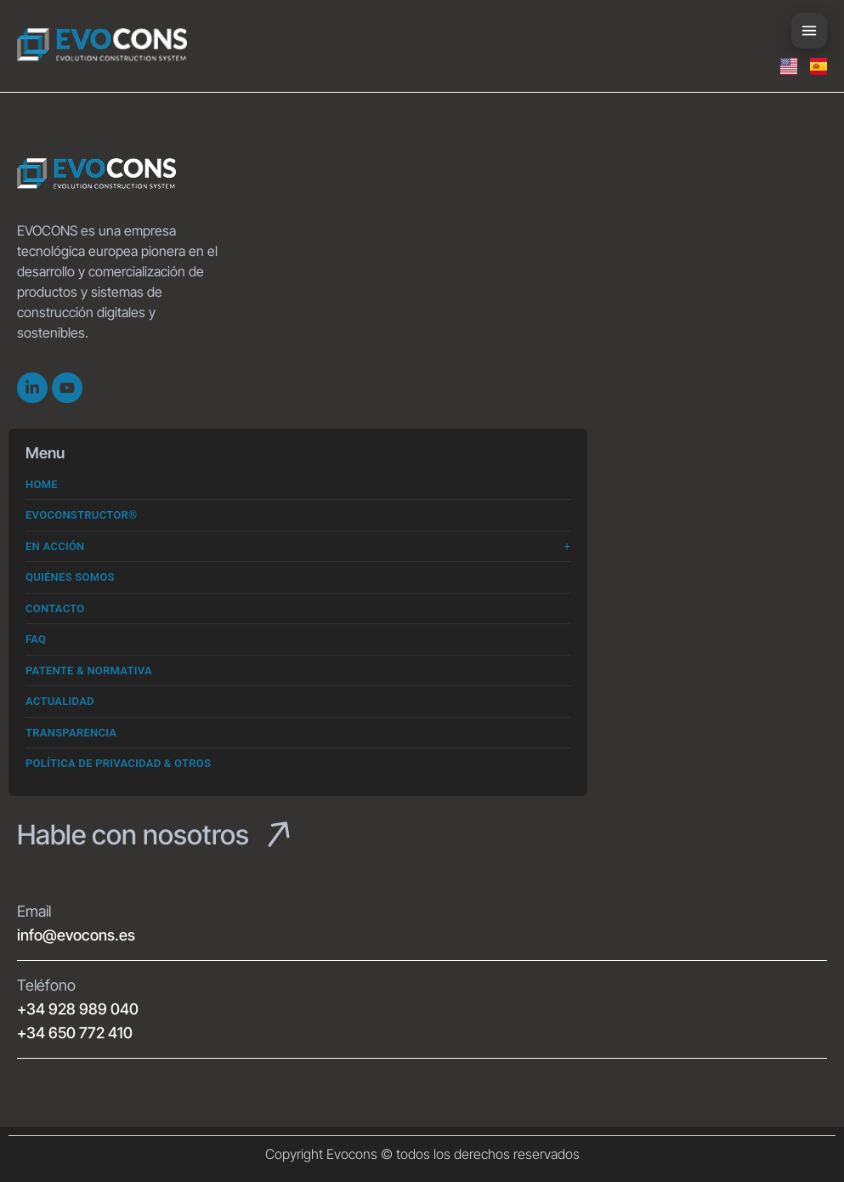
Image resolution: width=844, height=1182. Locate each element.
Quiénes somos (70, 577)
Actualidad (59, 701)
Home (41, 484)
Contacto (55, 608)
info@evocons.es (76, 935)
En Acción (55, 546)
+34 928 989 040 (78, 1009)
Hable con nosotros (133, 834)
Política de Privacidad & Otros (118, 763)
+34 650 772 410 (75, 1033)
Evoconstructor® (81, 515)
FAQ (35, 639)
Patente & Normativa (88, 670)
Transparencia (70, 732)
